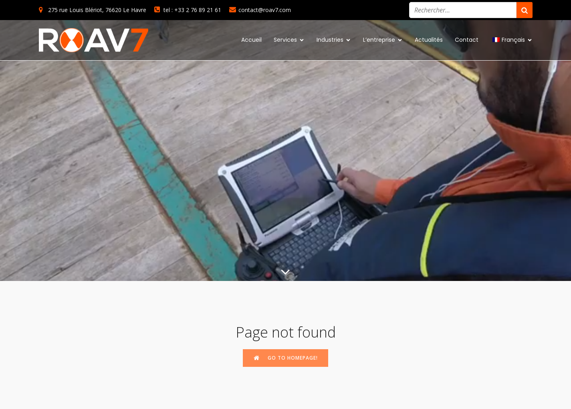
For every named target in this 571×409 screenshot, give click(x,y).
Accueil (251, 40)
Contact (466, 40)
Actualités (429, 40)
